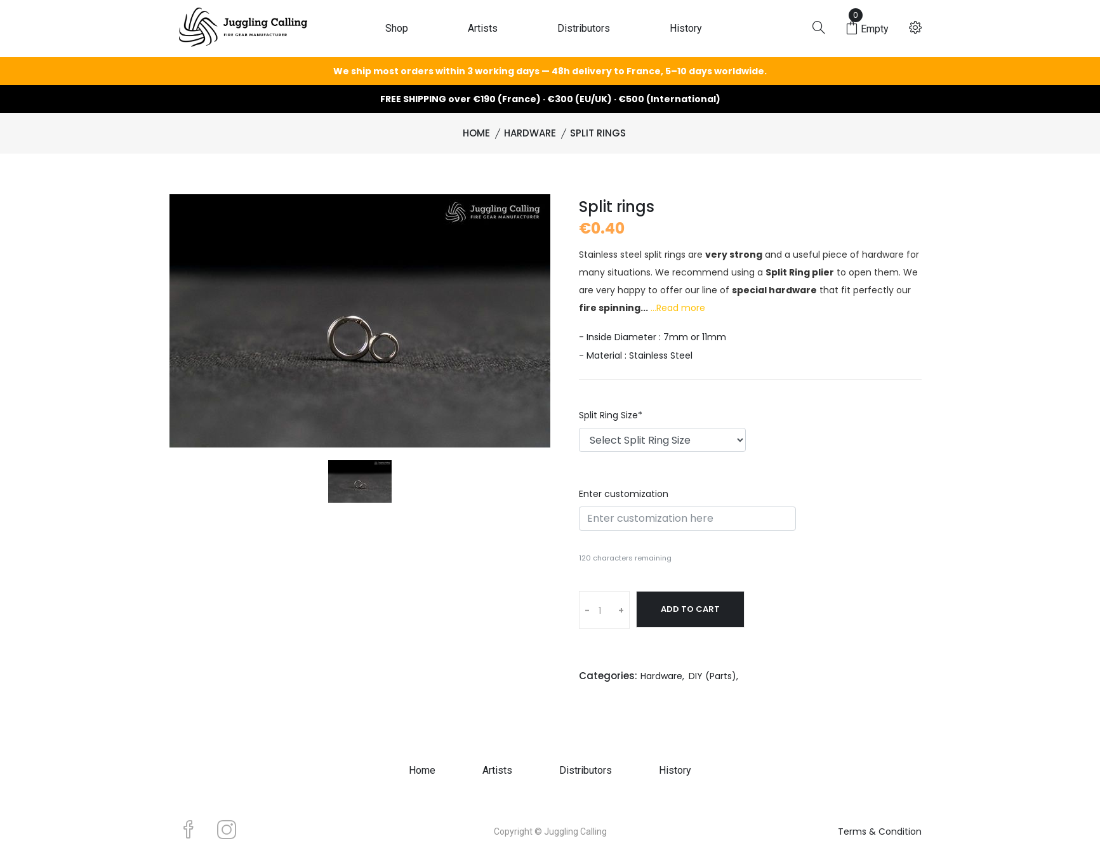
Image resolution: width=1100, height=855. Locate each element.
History (686, 28)
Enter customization (623, 493)
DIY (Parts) (712, 676)
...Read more (678, 308)
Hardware (530, 133)
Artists (483, 28)
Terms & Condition (880, 831)
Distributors (583, 28)
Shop (396, 28)
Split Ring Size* (610, 415)
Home (476, 133)
